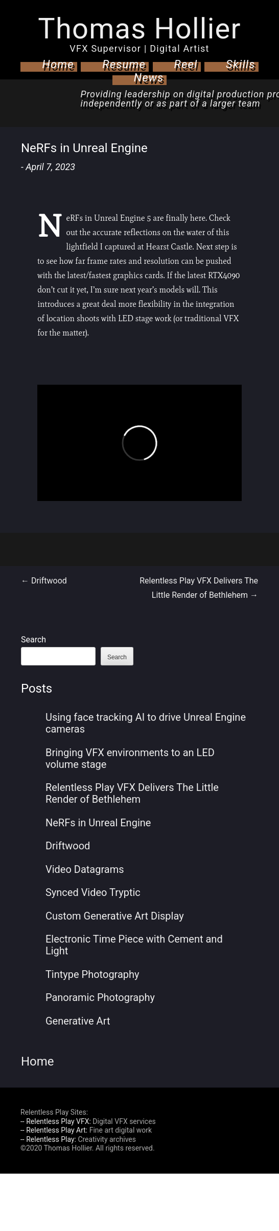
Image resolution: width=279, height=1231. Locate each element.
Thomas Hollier (139, 29)
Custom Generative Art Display (114, 916)
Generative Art (77, 1021)
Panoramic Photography (100, 997)
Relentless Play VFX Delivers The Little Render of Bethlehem (132, 793)
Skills (240, 64)
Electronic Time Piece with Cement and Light (134, 945)
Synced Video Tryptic (93, 892)
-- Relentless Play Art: (53, 1130)
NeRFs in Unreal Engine (98, 823)
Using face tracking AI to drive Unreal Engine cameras (145, 723)
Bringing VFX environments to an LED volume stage (130, 758)
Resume (124, 64)
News (149, 77)
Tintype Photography (92, 974)
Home (58, 64)
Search (33, 639)
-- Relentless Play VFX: (55, 1121)
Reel (186, 64)
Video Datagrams (84, 869)
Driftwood (44, 581)
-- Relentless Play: (48, 1139)
